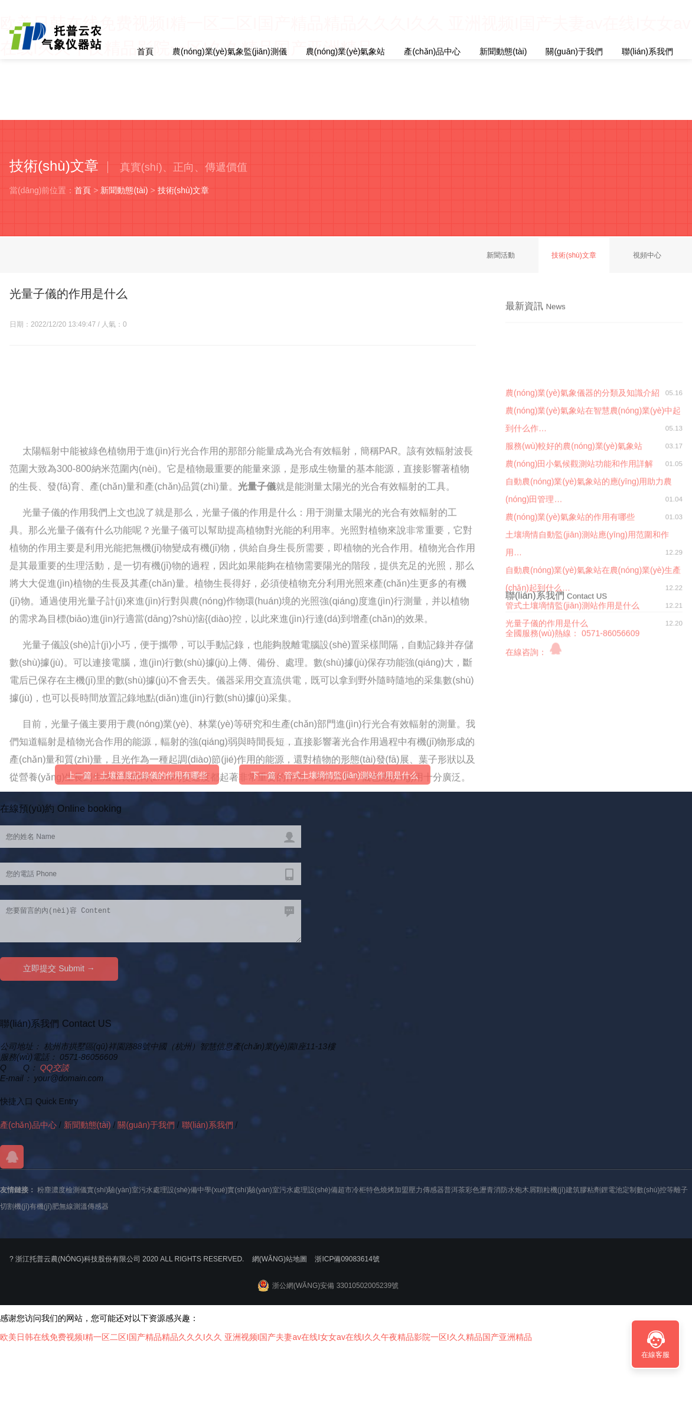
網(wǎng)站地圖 (279, 1259)
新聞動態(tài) (503, 51)
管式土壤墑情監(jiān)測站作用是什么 (572, 703)
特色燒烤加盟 (387, 1190)
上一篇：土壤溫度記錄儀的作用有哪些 (137, 782)
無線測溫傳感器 (84, 1206)
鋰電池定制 (618, 1190)
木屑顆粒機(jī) (544, 1190)
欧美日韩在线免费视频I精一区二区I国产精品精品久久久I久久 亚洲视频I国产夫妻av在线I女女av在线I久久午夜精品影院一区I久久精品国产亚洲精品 (266, 1337)
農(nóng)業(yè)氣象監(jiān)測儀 (229, 51)
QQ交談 (55, 1067)
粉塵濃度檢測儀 (62, 1190)
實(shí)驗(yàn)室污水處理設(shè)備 (142, 1190)
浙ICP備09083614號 (347, 1259)
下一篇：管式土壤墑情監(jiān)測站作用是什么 (334, 782)
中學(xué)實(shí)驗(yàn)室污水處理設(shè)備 (267, 1190)
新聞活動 (501, 255)
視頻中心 (647, 255)
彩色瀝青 (479, 1190)
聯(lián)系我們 (647, 51)
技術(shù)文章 (184, 190)
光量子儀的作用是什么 (546, 721)
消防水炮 (508, 1190)
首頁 (145, 51)
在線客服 (655, 1355)
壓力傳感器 (426, 1190)
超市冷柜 (352, 1190)
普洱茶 (454, 1190)
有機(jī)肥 (44, 1206)
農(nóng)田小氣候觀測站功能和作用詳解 (579, 562)
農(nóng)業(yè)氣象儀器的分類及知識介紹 (582, 491)
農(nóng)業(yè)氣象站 (346, 51)
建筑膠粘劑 (583, 1190)
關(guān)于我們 (574, 51)
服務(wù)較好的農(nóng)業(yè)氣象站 (573, 544)
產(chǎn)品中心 (432, 51)
